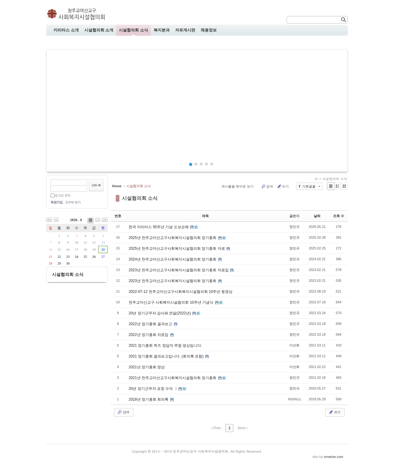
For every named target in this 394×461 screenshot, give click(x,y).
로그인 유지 (62, 195)
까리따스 (294, 399)
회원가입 (56, 202)
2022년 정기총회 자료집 (149, 335)
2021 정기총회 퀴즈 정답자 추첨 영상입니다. (165, 345)
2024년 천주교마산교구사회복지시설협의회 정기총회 (173, 259)
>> (104, 219)
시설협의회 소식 (334, 178)
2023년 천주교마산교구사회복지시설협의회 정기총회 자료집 (179, 270)
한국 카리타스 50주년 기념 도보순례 (159, 227)
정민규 (294, 226)
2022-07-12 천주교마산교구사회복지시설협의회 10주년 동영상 (180, 291)
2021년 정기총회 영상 (147, 367)
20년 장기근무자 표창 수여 (151, 388)
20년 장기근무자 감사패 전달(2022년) (160, 313)
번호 (118, 216)
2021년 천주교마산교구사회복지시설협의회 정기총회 (173, 378)
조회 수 (338, 216)
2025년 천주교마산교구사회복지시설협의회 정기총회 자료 (177, 248)
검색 (267, 186)
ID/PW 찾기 (73, 202)
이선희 (294, 345)
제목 (205, 216)
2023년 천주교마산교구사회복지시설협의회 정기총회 (173, 281)
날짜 (317, 216)
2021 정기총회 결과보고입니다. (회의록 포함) (167, 356)
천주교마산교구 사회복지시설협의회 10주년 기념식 (172, 302)
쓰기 (283, 186)
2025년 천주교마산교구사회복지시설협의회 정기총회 (173, 238)
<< (49, 219)
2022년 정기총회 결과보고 (151, 324)
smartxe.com (333, 457)
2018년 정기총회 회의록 (149, 399)
